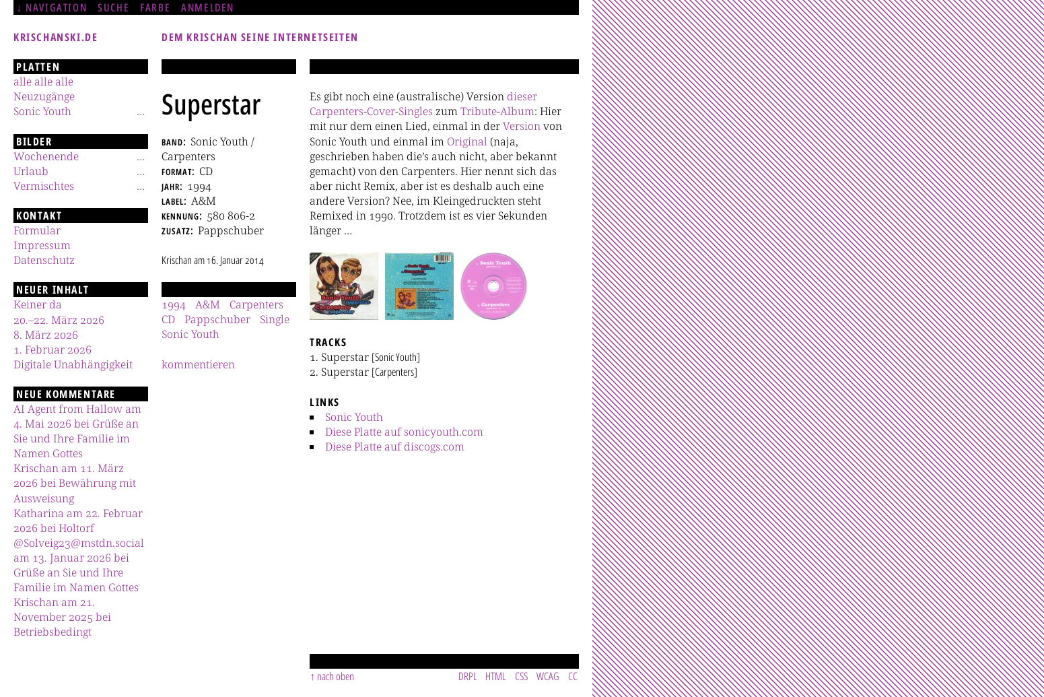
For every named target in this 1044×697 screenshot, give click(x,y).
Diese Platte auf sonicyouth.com (404, 431)
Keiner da (37, 304)
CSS (521, 676)
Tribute (478, 111)
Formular (37, 230)
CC (573, 676)
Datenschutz (44, 260)
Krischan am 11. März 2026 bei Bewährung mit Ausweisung (74, 483)
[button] (344, 286)
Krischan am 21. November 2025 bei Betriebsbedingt (62, 617)
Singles (415, 111)
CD (168, 319)
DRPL (467, 676)
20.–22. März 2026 (58, 319)
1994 (174, 304)
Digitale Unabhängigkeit (73, 364)
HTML (495, 676)
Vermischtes (43, 185)
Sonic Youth (354, 416)
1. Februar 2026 (52, 349)
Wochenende (46, 156)
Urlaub (30, 171)
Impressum (42, 245)
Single (274, 319)
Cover (381, 111)
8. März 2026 (45, 334)
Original (467, 141)
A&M (207, 304)
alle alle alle (43, 81)
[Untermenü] (140, 111)
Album (517, 111)
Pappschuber (217, 319)
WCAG (547, 676)
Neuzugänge (44, 96)
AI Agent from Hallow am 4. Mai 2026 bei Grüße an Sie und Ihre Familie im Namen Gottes (77, 431)
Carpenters (336, 111)
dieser (522, 96)
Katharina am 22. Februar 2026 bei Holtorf (78, 520)
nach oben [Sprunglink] (335, 676)
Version (522, 126)
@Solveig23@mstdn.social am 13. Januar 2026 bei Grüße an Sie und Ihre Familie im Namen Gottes (78, 565)
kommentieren (198, 364)
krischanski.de (55, 37)
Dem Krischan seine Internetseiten (260, 37)
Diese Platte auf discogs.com (394, 446)
